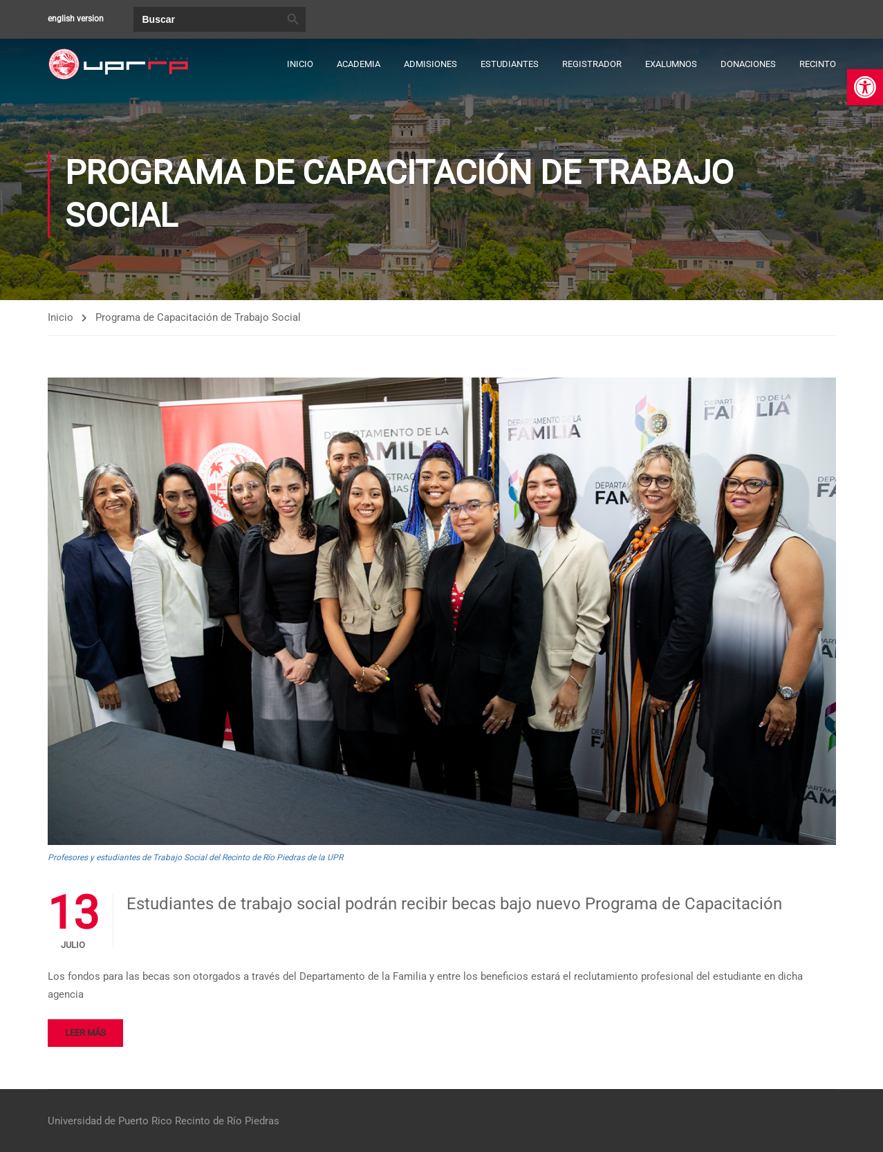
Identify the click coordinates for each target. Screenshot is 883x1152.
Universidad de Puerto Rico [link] (110, 1121)
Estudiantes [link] (510, 64)
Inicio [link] (300, 64)
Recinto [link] (817, 64)
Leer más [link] (85, 1033)
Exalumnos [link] (671, 64)
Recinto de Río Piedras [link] (227, 1121)
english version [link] (76, 19)
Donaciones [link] (748, 64)
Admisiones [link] (430, 64)
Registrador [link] (592, 64)
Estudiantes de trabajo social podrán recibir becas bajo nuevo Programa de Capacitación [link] (454, 904)
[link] (865, 87)
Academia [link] (358, 64)
